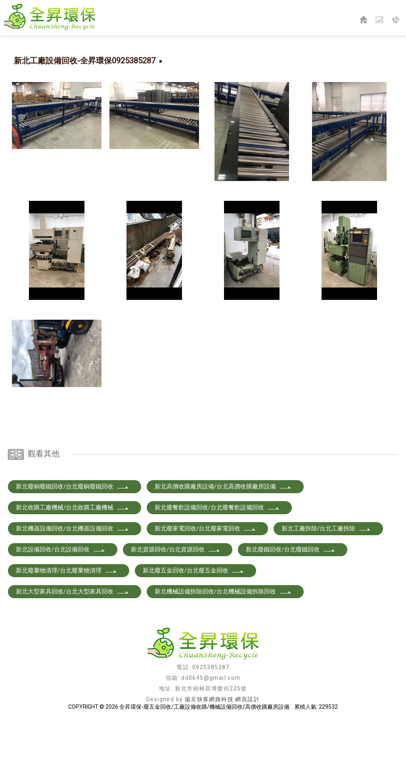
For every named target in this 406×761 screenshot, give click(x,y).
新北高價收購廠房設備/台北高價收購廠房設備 (223, 528)
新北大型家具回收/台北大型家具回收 (72, 633)
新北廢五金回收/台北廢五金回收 (193, 612)
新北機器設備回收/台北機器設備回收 (72, 570)
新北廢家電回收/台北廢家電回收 (205, 570)
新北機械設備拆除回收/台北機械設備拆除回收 (223, 633)
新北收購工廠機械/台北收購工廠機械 (72, 549)
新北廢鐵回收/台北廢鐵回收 (290, 591)
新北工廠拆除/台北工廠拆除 (326, 570)
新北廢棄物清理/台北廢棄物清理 (66, 612)
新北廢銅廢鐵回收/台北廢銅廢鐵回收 (72, 528)
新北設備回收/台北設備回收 (60, 591)
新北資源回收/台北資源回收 (175, 591)
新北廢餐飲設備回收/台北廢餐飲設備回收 (217, 549)
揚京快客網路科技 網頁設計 (222, 741)
